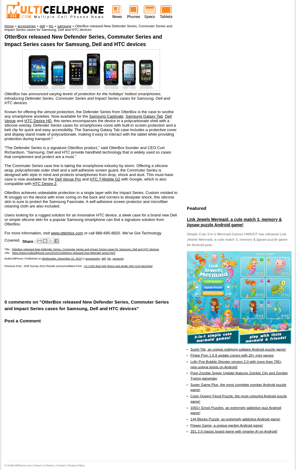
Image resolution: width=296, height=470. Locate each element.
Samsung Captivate (106, 116)
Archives (48, 465)
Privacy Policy (76, 465)
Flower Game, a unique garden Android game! (226, 425)
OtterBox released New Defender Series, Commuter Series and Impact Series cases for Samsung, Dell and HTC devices (85, 249)
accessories (93, 258)
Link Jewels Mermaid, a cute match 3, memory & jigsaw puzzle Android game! (234, 222)
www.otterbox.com (67, 233)
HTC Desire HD (37, 121)
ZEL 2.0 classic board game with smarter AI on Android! (233, 431)
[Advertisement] (74, 283)
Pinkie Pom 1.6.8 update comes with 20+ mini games (232, 355)
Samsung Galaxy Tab (144, 116)
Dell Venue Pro (68, 179)
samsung (117, 258)
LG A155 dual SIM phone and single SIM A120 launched (118, 266)
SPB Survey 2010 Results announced (47, 266)
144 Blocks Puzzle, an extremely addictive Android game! (235, 419)
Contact (60, 465)
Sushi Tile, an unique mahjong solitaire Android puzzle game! (238, 349)
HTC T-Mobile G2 (105, 179)
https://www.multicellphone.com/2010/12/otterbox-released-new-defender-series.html (63, 252)
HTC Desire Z (45, 183)
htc (109, 258)
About (37, 465)
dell (103, 258)
